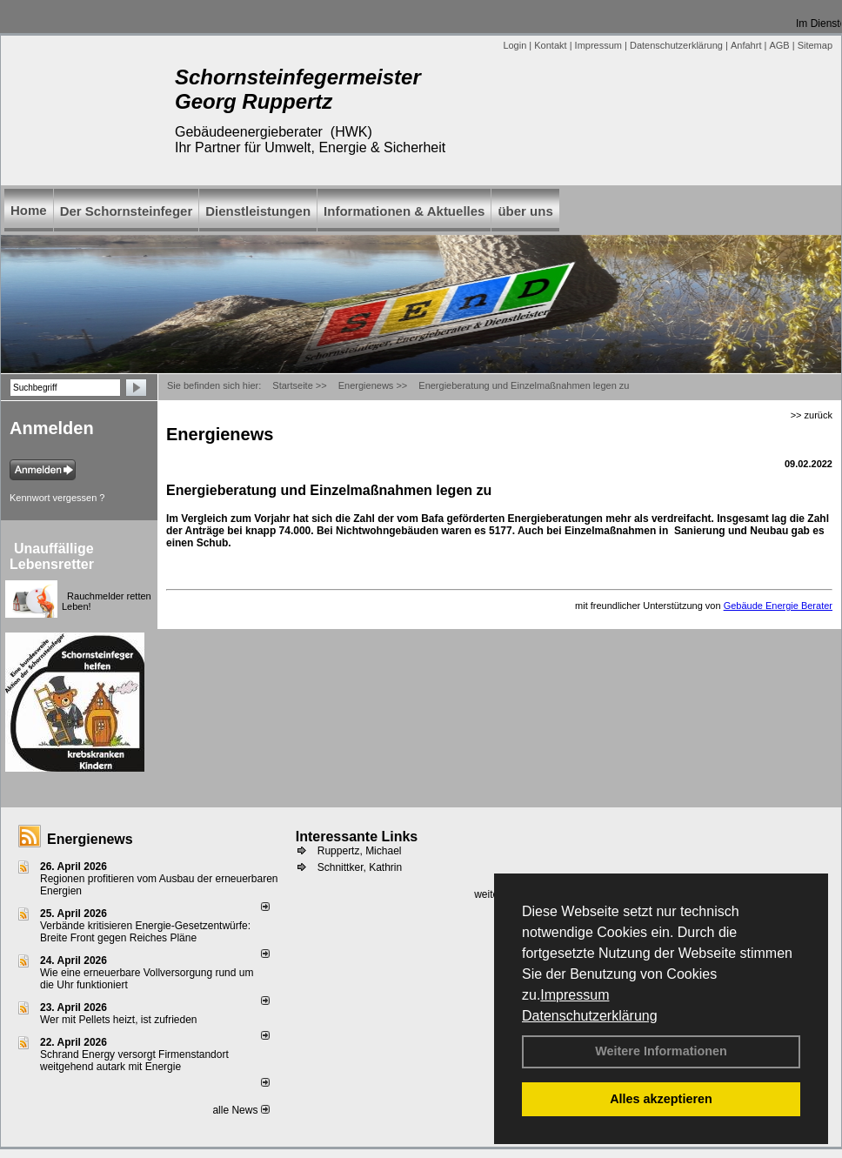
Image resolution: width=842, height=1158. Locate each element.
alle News (240, 1110)
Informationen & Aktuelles (404, 211)
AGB (779, 45)
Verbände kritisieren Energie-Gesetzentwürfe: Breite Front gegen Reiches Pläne (145, 932)
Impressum (574, 994)
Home (28, 210)
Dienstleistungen (258, 211)
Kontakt (550, 45)
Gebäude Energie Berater (778, 605)
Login (514, 45)
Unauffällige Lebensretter (52, 556)
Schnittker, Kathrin (359, 867)
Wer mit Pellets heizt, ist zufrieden (118, 1020)
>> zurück (811, 415)
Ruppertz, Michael (359, 851)
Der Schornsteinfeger (126, 211)
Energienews (90, 839)
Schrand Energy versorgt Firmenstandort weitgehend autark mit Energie (134, 1060)
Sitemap (815, 45)
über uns (525, 211)
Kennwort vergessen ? (57, 497)
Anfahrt (746, 45)
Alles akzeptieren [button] (661, 1099)
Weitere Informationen (661, 1051)
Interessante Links (357, 836)
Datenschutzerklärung (590, 1015)
